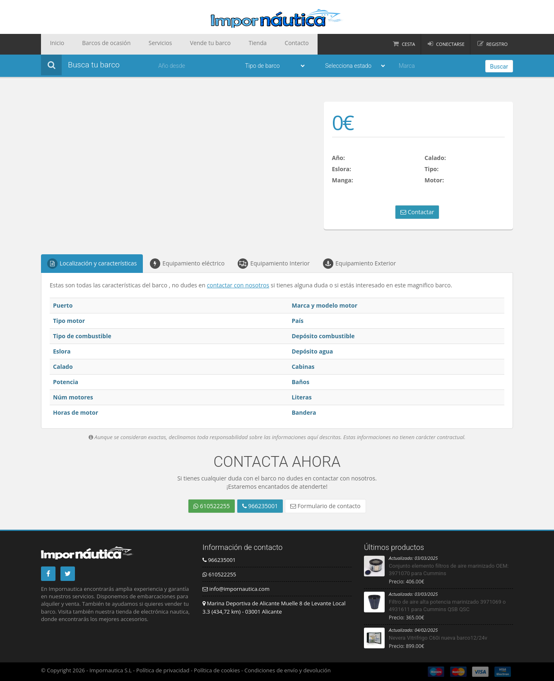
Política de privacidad (162, 670)
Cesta (408, 44)
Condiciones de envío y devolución (287, 670)
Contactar (417, 212)
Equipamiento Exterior (359, 263)
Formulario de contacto (325, 506)
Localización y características (92, 263)
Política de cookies (217, 670)
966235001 (260, 506)
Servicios (142, 44)
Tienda (224, 44)
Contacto (256, 44)
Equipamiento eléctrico (187, 263)
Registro (497, 44)
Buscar (499, 66)
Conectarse (450, 44)
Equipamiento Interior (274, 263)
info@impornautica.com (236, 589)
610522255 (211, 506)
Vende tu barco (184, 44)
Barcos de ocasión (95, 44)
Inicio (53, 44)
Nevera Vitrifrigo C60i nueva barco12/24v (438, 638)
